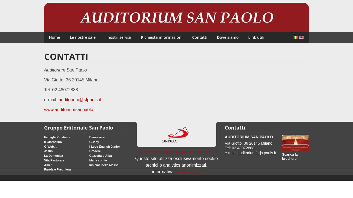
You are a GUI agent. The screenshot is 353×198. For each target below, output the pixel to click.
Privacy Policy (148, 152)
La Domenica (53, 155)
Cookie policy (188, 171)
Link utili (256, 37)
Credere (95, 151)
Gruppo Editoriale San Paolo (78, 127)
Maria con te (98, 160)
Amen (48, 165)
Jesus (48, 151)
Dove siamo (228, 37)
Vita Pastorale (54, 160)
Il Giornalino (53, 142)
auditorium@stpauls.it (79, 99)
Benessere (97, 137)
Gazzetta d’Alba (100, 155)
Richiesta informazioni (162, 37)
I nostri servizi (118, 37)
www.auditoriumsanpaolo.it (70, 109)
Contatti (199, 37)
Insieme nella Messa (104, 165)
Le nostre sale (83, 37)
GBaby (94, 142)
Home (54, 37)
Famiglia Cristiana (57, 137)
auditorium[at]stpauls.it (256, 153)
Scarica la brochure (290, 157)
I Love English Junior (104, 146)
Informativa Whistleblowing (192, 152)
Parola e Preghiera (57, 169)
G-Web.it (50, 146)
